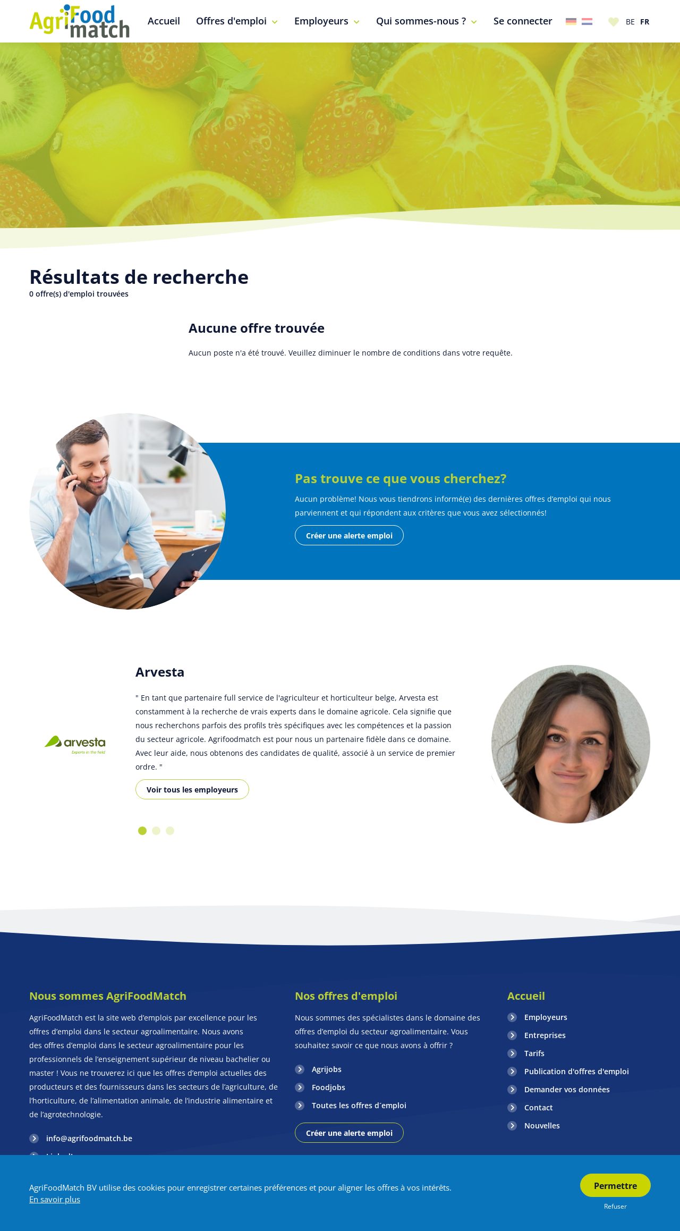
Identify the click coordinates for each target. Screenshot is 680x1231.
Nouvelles (542, 1125)
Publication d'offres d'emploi (576, 1071)
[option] (74, 745)
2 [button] (156, 831)
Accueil (526, 996)
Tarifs (534, 1053)
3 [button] (170, 831)
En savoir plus (54, 1199)
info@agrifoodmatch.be (89, 1138)
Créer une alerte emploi (349, 535)
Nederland (587, 22)
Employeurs (545, 1017)
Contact (538, 1107)
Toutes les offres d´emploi (359, 1105)
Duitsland (571, 22)
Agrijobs (327, 1069)
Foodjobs (328, 1087)
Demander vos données (567, 1089)
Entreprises (545, 1035)
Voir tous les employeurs (192, 790)
